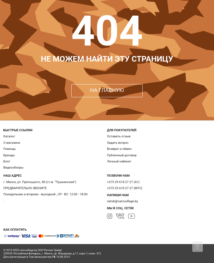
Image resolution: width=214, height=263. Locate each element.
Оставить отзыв (118, 136)
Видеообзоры (13, 167)
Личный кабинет (119, 161)
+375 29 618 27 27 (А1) (123, 182)
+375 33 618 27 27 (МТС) (124, 188)
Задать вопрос (117, 143)
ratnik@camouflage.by (122, 201)
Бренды (9, 155)
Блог (6, 161)
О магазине (11, 143)
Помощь (9, 149)
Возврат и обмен (119, 149)
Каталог (9, 136)
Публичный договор (122, 155)
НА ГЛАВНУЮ (107, 90)
